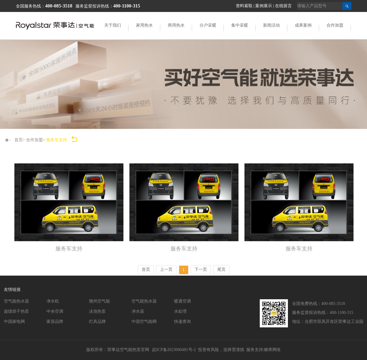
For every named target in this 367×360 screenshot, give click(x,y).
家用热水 (144, 25)
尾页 (221, 269)
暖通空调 (182, 301)
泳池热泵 (97, 311)
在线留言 (283, 6)
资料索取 (244, 6)
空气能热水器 (16, 301)
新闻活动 (271, 25)
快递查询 (182, 321)
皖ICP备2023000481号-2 (174, 349)
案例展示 (263, 6)
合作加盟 (335, 25)
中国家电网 (14, 321)
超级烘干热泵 (16, 311)
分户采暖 (208, 25)
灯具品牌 (97, 321)
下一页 (200, 269)
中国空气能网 (144, 321)
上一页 (166, 269)
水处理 (180, 311)
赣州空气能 (99, 301)
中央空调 (54, 311)
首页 (18, 140)
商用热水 (176, 25)
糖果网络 (272, 349)
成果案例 (303, 25)
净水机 (52, 301)
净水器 (138, 311)
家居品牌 (54, 321)
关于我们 (112, 25)
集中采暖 (239, 25)
